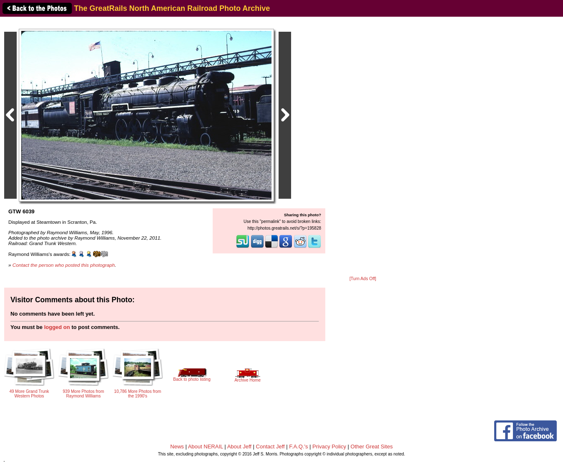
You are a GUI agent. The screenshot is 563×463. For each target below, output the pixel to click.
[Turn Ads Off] (362, 278)
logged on (57, 327)
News (177, 446)
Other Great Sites (372, 446)
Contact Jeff (270, 446)
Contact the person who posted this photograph (64, 265)
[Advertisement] (362, 147)
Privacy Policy (329, 446)
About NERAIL (205, 446)
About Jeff (239, 446)
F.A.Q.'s (298, 446)
